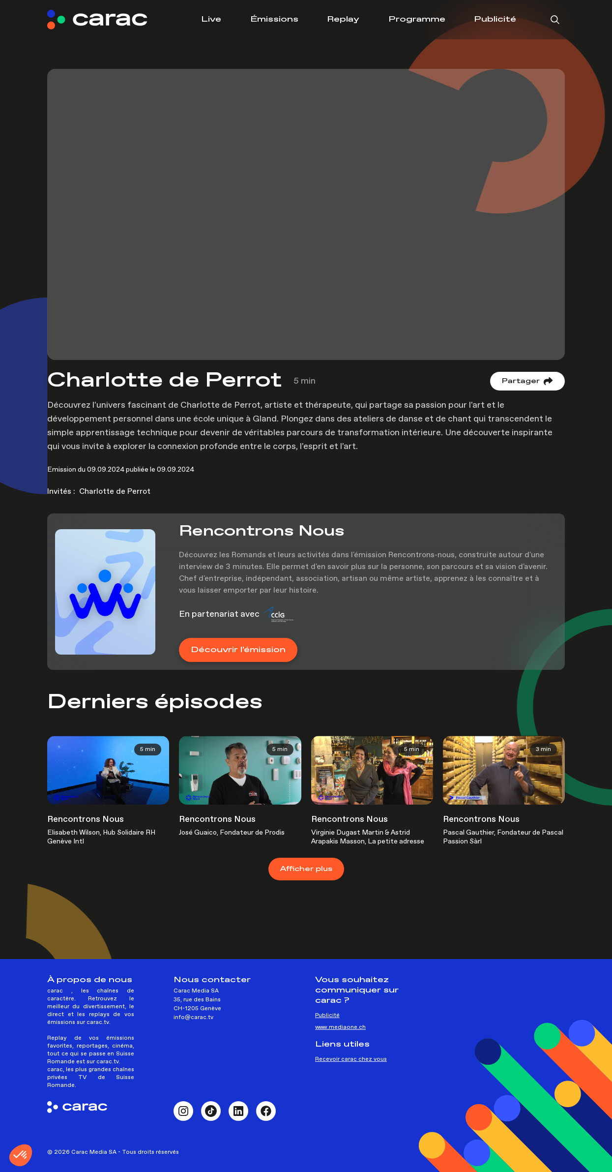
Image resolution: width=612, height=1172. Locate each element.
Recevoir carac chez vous (351, 1059)
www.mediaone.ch (340, 1027)
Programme (416, 19)
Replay (343, 19)
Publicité (495, 19)
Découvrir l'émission (238, 650)
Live (211, 19)
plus (306, 869)
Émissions (274, 19)
